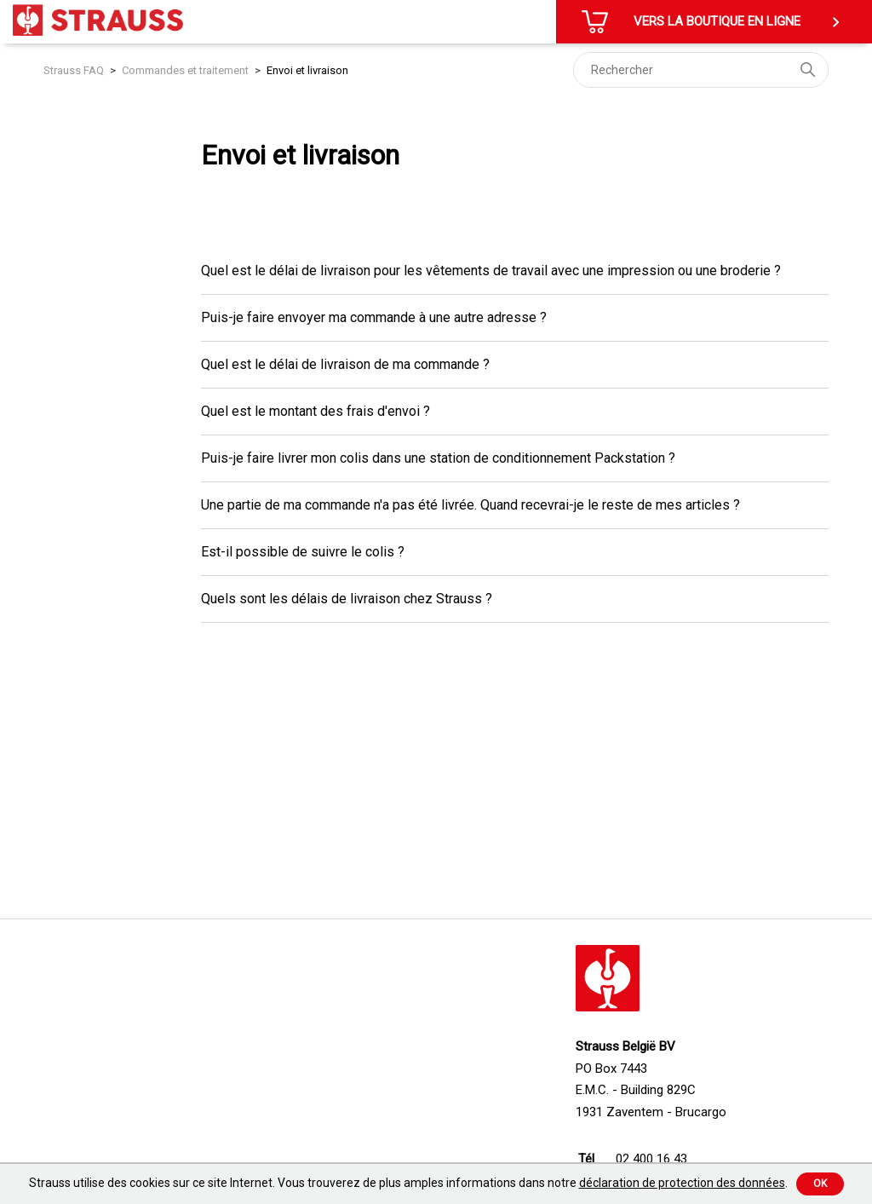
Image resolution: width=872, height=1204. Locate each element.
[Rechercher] (701, 70)
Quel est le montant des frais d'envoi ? (315, 411)
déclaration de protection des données (682, 1183)
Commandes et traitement (185, 70)
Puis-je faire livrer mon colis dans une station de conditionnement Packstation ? (438, 458)
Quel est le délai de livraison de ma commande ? (345, 364)
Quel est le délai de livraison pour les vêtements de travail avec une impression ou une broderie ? (491, 270)
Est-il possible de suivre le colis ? (302, 552)
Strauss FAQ (74, 70)
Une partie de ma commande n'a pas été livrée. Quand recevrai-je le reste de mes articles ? (470, 505)
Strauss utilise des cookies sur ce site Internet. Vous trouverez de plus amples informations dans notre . (408, 1183)
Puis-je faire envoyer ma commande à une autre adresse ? (374, 317)
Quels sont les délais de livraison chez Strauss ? (346, 598)
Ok (820, 1184)
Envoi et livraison (307, 70)
